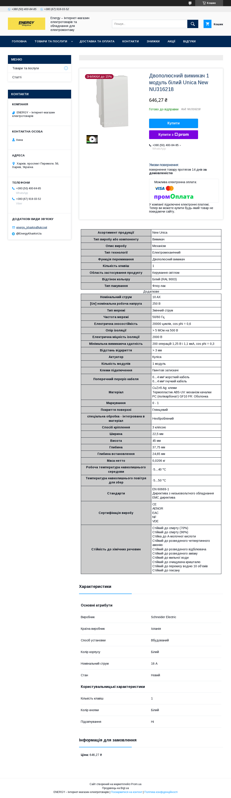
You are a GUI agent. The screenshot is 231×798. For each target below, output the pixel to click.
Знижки (153, 41)
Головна (19, 41)
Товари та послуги (50, 41)
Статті (17, 77)
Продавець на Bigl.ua (115, 788)
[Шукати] (192, 24)
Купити (174, 123)
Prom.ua (136, 784)
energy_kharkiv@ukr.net (31, 227)
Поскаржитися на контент (126, 792)
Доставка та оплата (96, 41)
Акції (171, 41)
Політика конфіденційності (161, 792)
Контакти (130, 41)
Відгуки (189, 41)
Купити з (173, 135)
